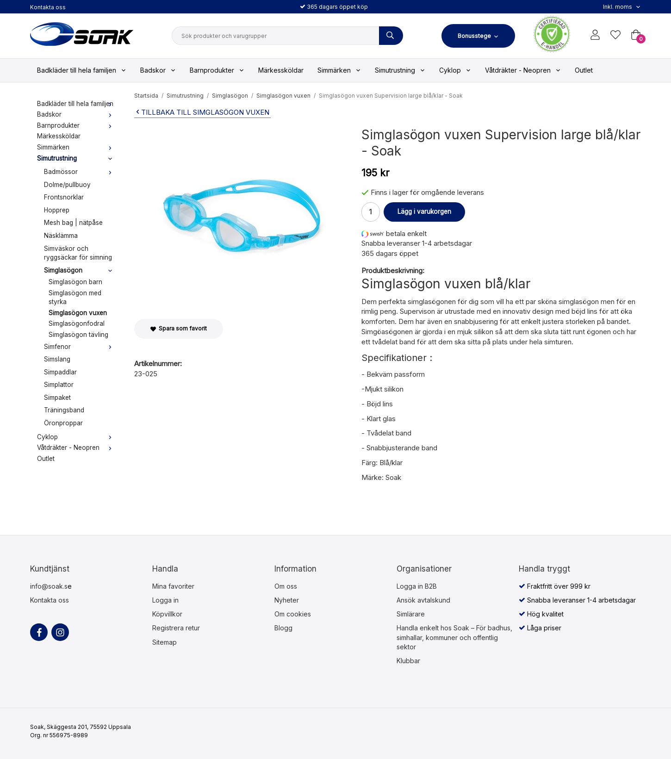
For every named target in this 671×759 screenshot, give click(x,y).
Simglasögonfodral (77, 323)
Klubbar (408, 661)
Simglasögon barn (75, 282)
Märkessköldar (281, 70)
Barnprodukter (217, 70)
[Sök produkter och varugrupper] (391, 35)
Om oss (285, 586)
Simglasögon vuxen (78, 313)
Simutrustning (400, 70)
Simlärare (411, 614)
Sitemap (164, 642)
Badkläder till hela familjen (81, 70)
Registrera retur (176, 628)
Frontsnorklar (64, 197)
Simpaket (57, 397)
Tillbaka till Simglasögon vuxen (201, 112)
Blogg (283, 628)
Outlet (584, 70)
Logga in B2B (417, 586)
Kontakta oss (48, 7)
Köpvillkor (167, 614)
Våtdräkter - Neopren (523, 70)
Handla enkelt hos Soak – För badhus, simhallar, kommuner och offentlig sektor (454, 637)
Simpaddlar (60, 372)
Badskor (158, 70)
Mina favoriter (173, 586)
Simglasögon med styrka (75, 297)
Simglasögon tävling (78, 334)
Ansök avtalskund (423, 600)
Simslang (57, 359)
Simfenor (80, 346)
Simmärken (339, 70)
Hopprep (56, 210)
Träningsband (64, 410)
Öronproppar (63, 423)
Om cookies (292, 614)
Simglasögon (80, 270)
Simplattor (59, 384)
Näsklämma (61, 235)
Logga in (165, 600)
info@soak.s (49, 586)
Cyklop (455, 70)
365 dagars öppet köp (334, 6)
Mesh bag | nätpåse (73, 222)
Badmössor (80, 171)
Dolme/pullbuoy (67, 184)
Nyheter (286, 600)
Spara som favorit (178, 328)
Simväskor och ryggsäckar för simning (78, 253)
